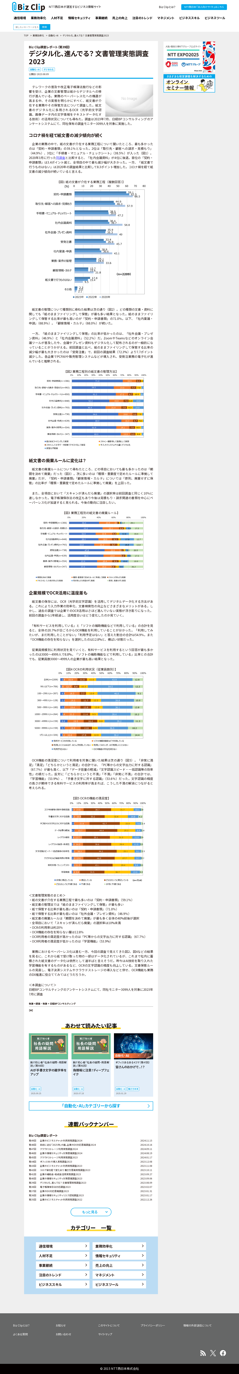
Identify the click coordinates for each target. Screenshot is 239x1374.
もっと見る (90, 1211)
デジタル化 (49, 69)
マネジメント (105, 1274)
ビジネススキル (50, 1284)
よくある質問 (20, 1334)
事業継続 (46, 1265)
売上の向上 (104, 1265)
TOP (26, 35)
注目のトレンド (50, 1274)
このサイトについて (109, 1325)
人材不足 (46, 1255)
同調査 (60, 157)
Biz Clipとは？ (167, 7)
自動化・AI (53, 35)
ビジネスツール (107, 1284)
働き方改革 (133, 1088)
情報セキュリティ (107, 1255)
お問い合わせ (63, 1334)
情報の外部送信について (197, 1325)
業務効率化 (38, 35)
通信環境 (46, 1246)
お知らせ (61, 1325)
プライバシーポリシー (153, 1325)
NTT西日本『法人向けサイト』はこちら (204, 7)
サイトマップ (105, 1334)
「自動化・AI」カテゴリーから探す (91, 1105)
